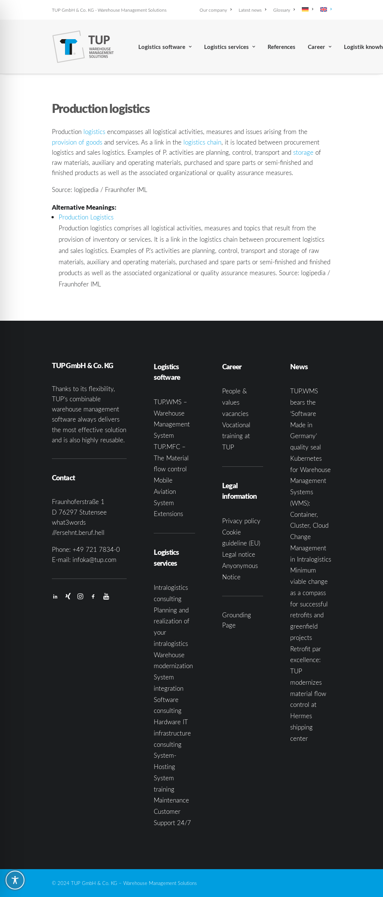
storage (303, 152)
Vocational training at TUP (236, 436)
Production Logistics (86, 217)
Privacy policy (241, 520)
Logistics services (229, 47)
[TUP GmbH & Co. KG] (83, 47)
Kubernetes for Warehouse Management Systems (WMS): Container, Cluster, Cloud (310, 492)
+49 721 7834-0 (96, 549)
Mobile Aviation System (165, 491)
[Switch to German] (307, 9)
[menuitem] (217, 10)
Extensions (168, 513)
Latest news (252, 10)
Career (320, 47)
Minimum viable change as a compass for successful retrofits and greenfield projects (309, 604)
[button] (55, 596)
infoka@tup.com (95, 559)
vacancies (235, 413)
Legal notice (238, 554)
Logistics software (165, 47)
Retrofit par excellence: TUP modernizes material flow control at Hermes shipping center (308, 693)
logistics (94, 131)
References (281, 47)
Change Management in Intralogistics (310, 547)
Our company (216, 10)
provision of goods (77, 142)
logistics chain (202, 142)
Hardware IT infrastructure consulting (172, 733)
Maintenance (171, 800)
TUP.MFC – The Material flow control (171, 458)
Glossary (284, 10)
